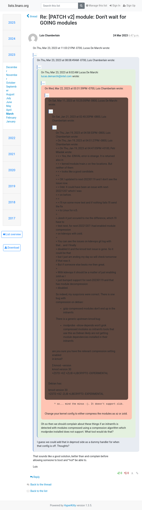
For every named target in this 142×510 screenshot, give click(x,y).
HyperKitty (70, 505)
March (10, 113)
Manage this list (96, 5)
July (8, 98)
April (9, 109)
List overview (12, 234)
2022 (11, 138)
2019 (11, 186)
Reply (35, 476)
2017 (11, 218)
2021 (11, 154)
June (9, 102)
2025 (11, 22)
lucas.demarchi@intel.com (56, 76)
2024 (11, 38)
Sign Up (129, 5)
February (11, 117)
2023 (11, 55)
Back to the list (36, 491)
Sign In (115, 5)
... (35, 55)
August (10, 94)
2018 (11, 202)
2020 (11, 170)
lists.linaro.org (18, 6)
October (10, 82)
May (8, 106)
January (11, 121)
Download (12, 247)
